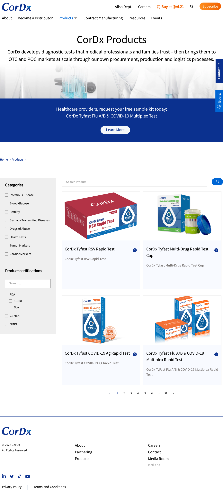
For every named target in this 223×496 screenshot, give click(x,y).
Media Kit (154, 465)
